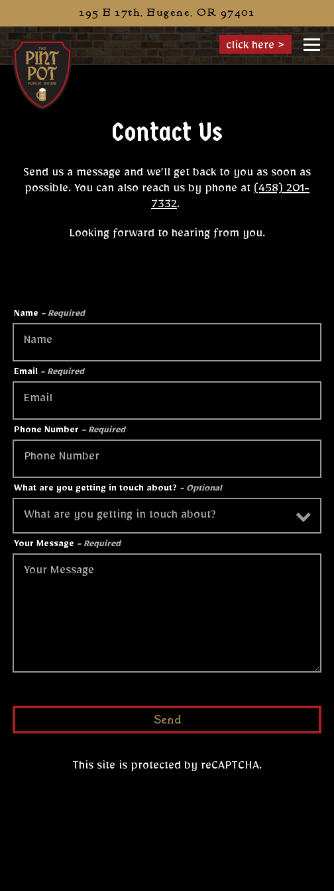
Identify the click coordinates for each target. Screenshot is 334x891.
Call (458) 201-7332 (167, 850)
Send (167, 720)
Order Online (222, 877)
